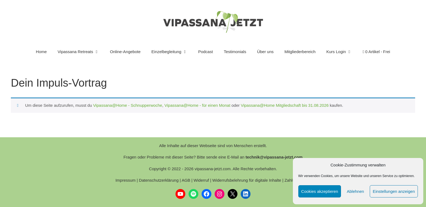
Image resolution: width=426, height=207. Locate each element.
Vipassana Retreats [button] (81, 52)
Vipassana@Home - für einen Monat (197, 105)
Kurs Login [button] (341, 52)
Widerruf (201, 180)
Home (41, 51)
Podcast (205, 51)
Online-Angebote (125, 51)
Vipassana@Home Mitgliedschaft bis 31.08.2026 (284, 105)
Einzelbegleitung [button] (172, 52)
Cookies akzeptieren (319, 191)
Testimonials (235, 51)
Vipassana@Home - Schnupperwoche (127, 105)
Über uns (265, 51)
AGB (186, 180)
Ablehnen (355, 191)
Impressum (125, 180)
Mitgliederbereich (299, 51)
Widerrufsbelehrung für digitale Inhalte (246, 180)
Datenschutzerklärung (158, 180)
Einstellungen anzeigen (394, 191)
